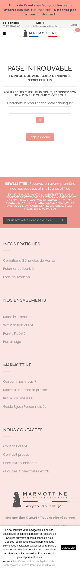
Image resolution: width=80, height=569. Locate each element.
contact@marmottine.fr (40, 26)
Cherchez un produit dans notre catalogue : (40, 103)
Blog (74, 25)
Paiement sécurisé (18, 268)
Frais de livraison (16, 277)
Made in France (15, 316)
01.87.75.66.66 (11, 26)
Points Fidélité (14, 333)
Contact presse (16, 454)
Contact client (15, 446)
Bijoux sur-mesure (18, 398)
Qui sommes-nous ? (19, 381)
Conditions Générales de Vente (29, 260)
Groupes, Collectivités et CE (26, 471)
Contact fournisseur (20, 462)
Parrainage (12, 341)
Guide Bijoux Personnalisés (24, 406)
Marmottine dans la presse (25, 389)
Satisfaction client (18, 325)
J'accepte (68, 547)
